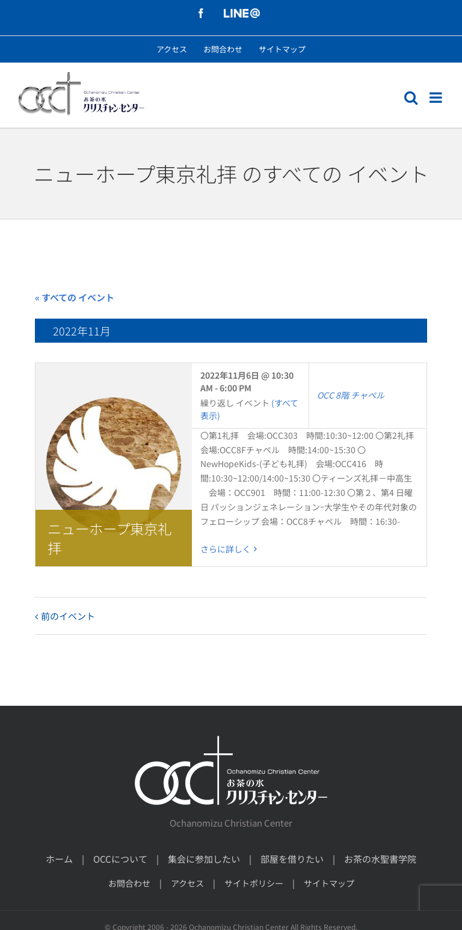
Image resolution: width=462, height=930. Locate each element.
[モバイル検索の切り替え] (410, 97)
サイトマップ (329, 883)
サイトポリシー (253, 883)
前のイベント (68, 616)
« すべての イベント (74, 297)
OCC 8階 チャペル (350, 395)
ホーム (59, 858)
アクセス (187, 883)
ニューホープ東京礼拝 (109, 538)
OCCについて (120, 858)
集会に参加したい (204, 858)
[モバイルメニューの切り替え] (437, 97)
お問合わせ (129, 883)
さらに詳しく (225, 549)
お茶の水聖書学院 (380, 858)
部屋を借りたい (292, 858)
